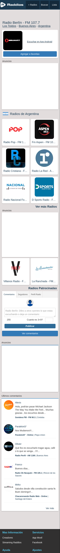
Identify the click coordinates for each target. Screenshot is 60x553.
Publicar (30, 326)
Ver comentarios (30, 333)
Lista (54, 5)
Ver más (50, 508)
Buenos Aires (27, 26)
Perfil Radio (36, 294)
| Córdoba (29, 417)
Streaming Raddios (11, 542)
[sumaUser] (49, 320)
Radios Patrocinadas (42, 288)
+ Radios (32, 5)
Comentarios (9, 294)
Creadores (7, 537)
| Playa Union (30, 435)
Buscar (44, 5)
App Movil (37, 537)
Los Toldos (9, 26)
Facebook (37, 542)
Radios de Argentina (24, 114)
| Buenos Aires (31, 455)
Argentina (44, 26)
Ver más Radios (46, 206)
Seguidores (23, 294)
